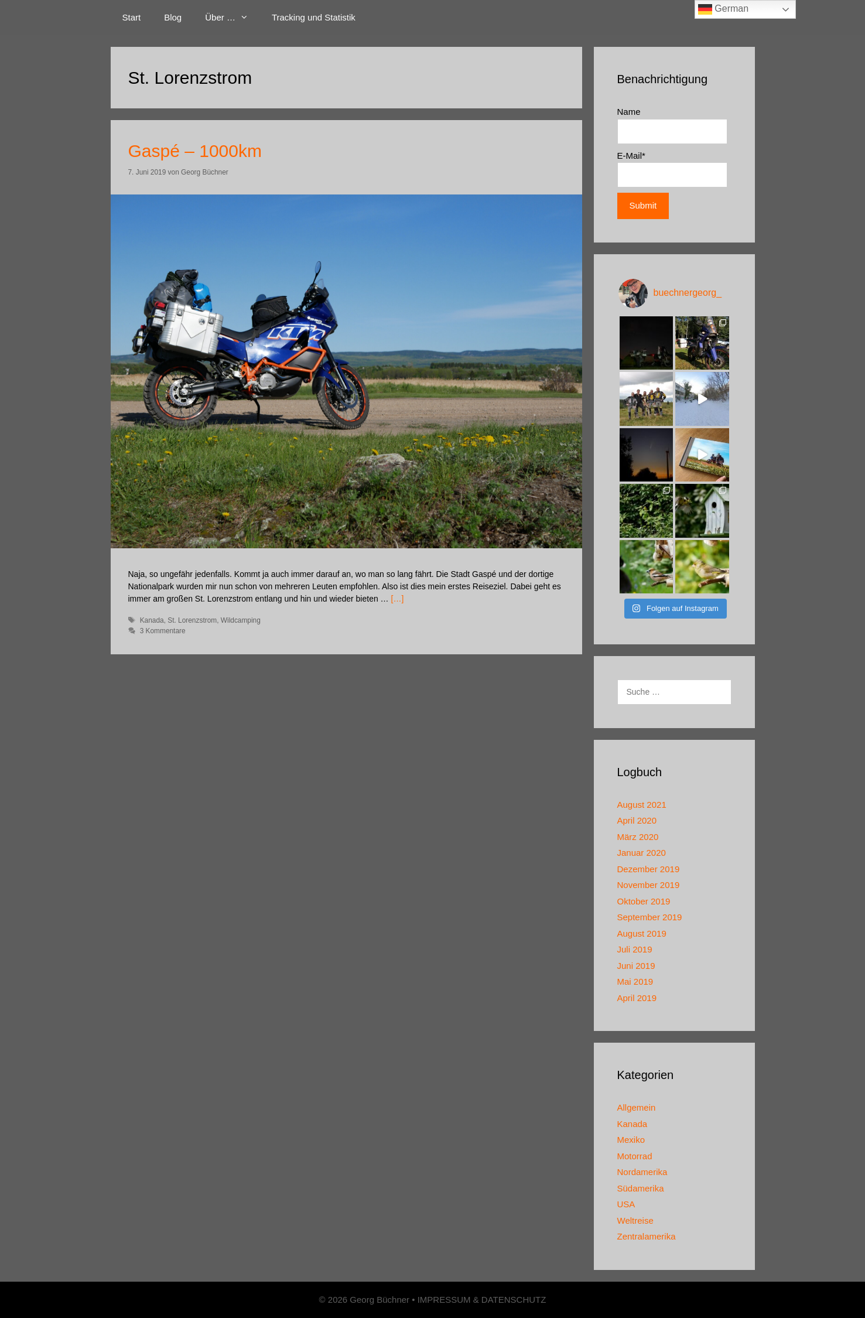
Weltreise (635, 1220)
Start (131, 17)
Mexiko (631, 1140)
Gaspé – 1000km (195, 151)
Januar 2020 (641, 853)
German (723, 9)
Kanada (152, 620)
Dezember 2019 (648, 869)
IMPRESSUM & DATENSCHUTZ (482, 1300)
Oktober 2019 (644, 901)
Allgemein (636, 1107)
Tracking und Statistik (313, 17)
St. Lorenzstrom (192, 620)
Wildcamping (241, 620)
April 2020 (637, 820)
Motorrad (634, 1156)
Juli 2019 (634, 949)
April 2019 (637, 998)
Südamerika (640, 1188)
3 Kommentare (163, 631)
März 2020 (638, 837)
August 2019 (641, 933)
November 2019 (648, 885)
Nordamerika (642, 1172)
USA (626, 1204)
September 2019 (649, 917)
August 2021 (641, 805)
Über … (232, 17)
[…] (397, 598)
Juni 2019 (636, 966)
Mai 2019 (635, 981)
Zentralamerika (646, 1236)
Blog (173, 17)
